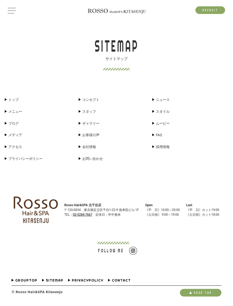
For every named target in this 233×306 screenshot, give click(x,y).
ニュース (163, 100)
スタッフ (89, 111)
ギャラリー (90, 123)
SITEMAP (54, 280)
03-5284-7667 (82, 214)
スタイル (163, 111)
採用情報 (163, 147)
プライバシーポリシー (25, 159)
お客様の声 (90, 135)
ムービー (163, 123)
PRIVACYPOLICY (87, 280)
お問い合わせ (92, 159)
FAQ (159, 135)
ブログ (13, 123)
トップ (13, 100)
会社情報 (89, 147)
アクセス (15, 147)
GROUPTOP (26, 280)
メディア (15, 135)
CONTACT (121, 280)
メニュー (15, 111)
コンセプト (90, 100)
